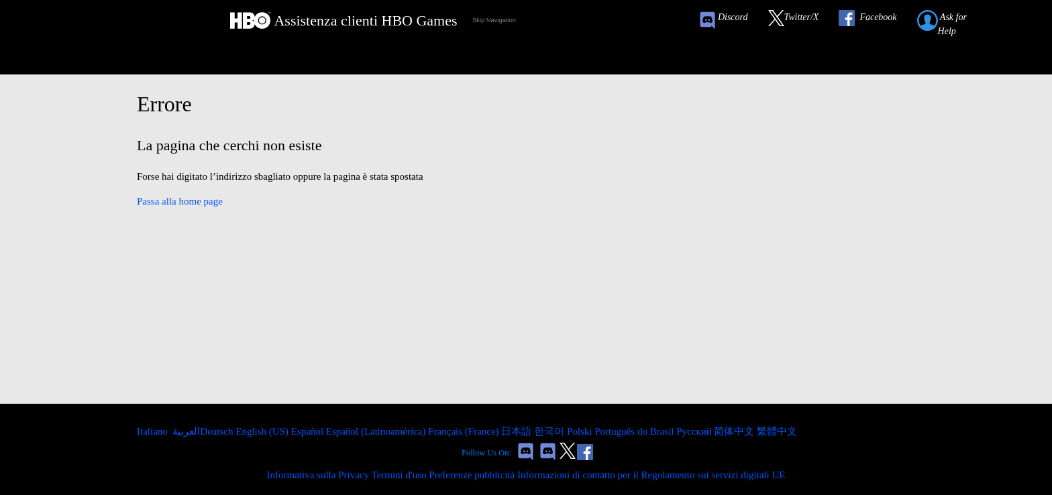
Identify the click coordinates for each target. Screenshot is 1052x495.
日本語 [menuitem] (517, 431)
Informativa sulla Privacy (318, 475)
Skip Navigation (494, 20)
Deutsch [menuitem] (217, 431)
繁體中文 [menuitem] (777, 431)
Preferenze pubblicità (472, 475)
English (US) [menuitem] (263, 431)
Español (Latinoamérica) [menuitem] (377, 431)
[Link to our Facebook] (874, 20)
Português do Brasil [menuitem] (635, 431)
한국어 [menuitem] (550, 431)
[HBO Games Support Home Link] (343, 20)
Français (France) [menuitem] (464, 431)
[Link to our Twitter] (800, 20)
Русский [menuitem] (695, 431)
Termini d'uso (399, 475)
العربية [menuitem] (185, 431)
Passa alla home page (180, 201)
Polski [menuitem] (580, 431)
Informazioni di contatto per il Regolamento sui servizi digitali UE (651, 475)
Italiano (153, 431)
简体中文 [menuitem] (735, 431)
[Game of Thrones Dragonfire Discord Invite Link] (548, 453)
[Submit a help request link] (956, 20)
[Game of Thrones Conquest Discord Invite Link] (729, 20)
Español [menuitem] (308, 431)
